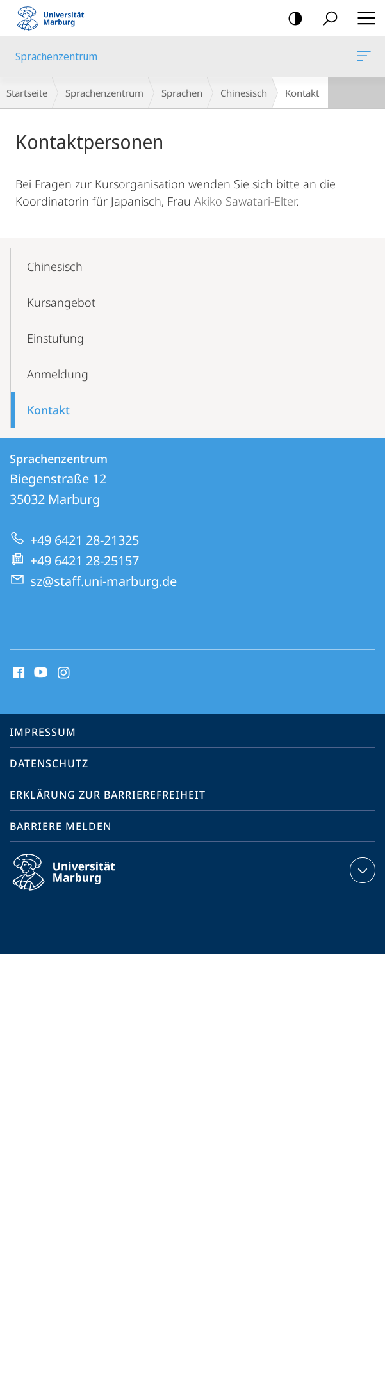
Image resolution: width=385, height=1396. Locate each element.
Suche (326, 19)
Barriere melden (60, 826)
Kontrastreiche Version (291, 19)
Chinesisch (243, 92)
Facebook (18, 673)
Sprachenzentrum (362, 58)
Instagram (64, 673)
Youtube (39, 673)
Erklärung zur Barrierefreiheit (108, 795)
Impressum (43, 732)
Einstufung (55, 338)
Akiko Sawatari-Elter (245, 201)
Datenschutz (49, 763)
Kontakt (48, 410)
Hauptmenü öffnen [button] (362, 17)
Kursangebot (61, 302)
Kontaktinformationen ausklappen (361, 870)
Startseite (26, 92)
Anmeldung (57, 374)
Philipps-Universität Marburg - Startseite (54, 17)
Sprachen (181, 92)
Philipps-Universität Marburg (75, 882)
